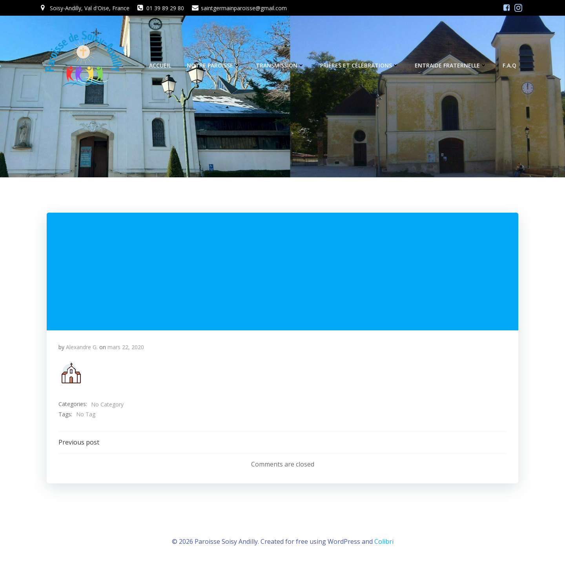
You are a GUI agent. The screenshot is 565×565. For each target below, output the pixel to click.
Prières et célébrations (359, 65)
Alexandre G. (82, 347)
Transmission (280, 65)
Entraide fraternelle (451, 65)
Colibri (384, 541)
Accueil (160, 65)
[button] (71, 372)
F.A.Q (509, 65)
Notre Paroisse (213, 65)
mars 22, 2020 (126, 347)
